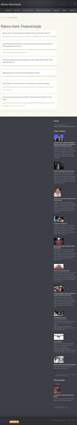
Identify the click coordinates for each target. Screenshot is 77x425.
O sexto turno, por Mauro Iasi (60, 223)
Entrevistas (56, 10)
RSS (69, 420)
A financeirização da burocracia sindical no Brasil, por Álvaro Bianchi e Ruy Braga (27, 98)
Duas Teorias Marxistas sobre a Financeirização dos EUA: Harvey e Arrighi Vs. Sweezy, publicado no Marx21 (27, 44)
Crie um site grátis (5, 422)
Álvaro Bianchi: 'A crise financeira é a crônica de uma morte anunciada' (25, 83)
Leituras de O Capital (28, 10)
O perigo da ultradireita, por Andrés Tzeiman (64, 171)
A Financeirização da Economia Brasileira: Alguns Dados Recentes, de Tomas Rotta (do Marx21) (27, 60)
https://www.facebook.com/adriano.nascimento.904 (64, 126)
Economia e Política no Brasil (43, 10)
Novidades (8, 10)
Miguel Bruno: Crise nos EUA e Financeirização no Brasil (21, 73)
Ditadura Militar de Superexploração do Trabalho (65, 364)
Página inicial (4, 17)
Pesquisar (75, 4)
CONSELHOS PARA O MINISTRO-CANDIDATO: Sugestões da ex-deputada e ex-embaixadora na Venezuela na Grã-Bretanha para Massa (65, 144)
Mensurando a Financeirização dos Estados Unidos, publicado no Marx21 (26, 33)
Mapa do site (63, 420)
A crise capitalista (58, 341)
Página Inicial (55, 420)
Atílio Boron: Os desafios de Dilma (62, 270)
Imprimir (74, 420)
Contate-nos (72, 10)
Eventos (64, 10)
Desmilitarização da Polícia (60, 317)
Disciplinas (17, 10)
